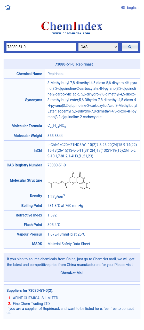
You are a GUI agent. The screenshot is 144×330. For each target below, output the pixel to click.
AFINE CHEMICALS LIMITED (35, 298)
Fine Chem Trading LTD (31, 304)
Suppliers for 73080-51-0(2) (29, 290)
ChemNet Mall (72, 273)
